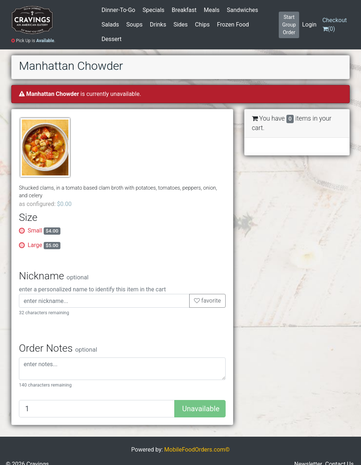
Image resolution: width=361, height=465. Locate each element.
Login (309, 24)
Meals (211, 10)
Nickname (53, 276)
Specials (153, 10)
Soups (134, 24)
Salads (110, 24)
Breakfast (184, 10)
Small (44, 231)
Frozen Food (233, 24)
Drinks (158, 24)
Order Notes (58, 348)
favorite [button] (207, 300)
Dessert (112, 39)
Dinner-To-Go (118, 10)
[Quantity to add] (97, 408)
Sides (181, 24)
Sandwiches (242, 10)
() (334, 24)
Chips (202, 24)
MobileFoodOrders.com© (197, 449)
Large (44, 245)
